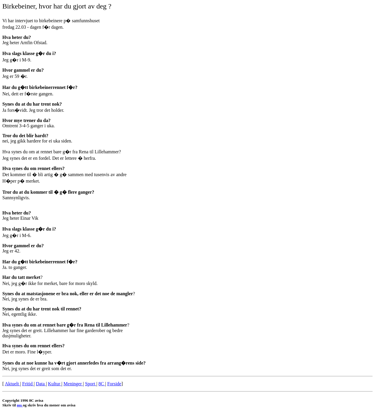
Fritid (28, 383)
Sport (90, 383)
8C (101, 383)
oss (20, 405)
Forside (114, 383)
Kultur (55, 383)
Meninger (73, 383)
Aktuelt (12, 383)
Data (41, 383)
